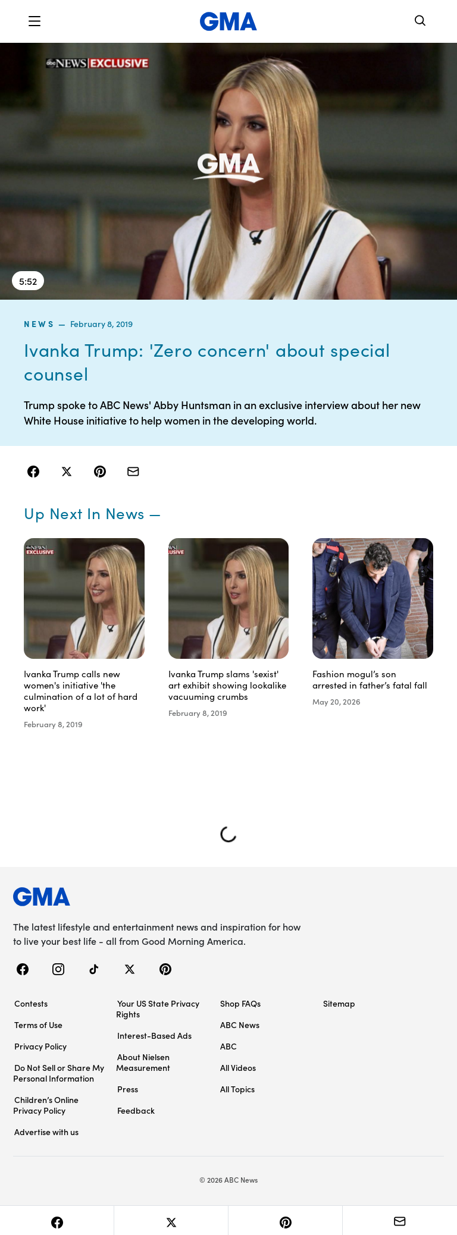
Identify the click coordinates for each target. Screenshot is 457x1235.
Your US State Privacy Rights (157, 1008)
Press (127, 1089)
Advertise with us (46, 1131)
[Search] (420, 22)
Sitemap (339, 1003)
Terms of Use (38, 1024)
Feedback (136, 1110)
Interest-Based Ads (154, 1035)
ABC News (239, 1024)
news (39, 323)
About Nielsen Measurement (143, 1062)
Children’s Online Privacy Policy (46, 1104)
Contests (31, 1003)
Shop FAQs (240, 1003)
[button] (34, 21)
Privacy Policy (40, 1046)
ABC (228, 1046)
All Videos (238, 1067)
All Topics (237, 1089)
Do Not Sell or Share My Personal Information (58, 1072)
